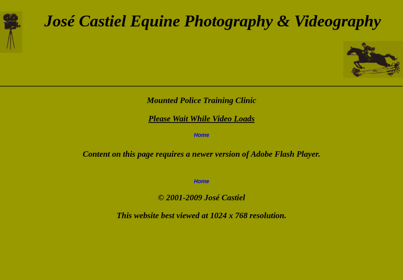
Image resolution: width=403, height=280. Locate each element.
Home (201, 135)
